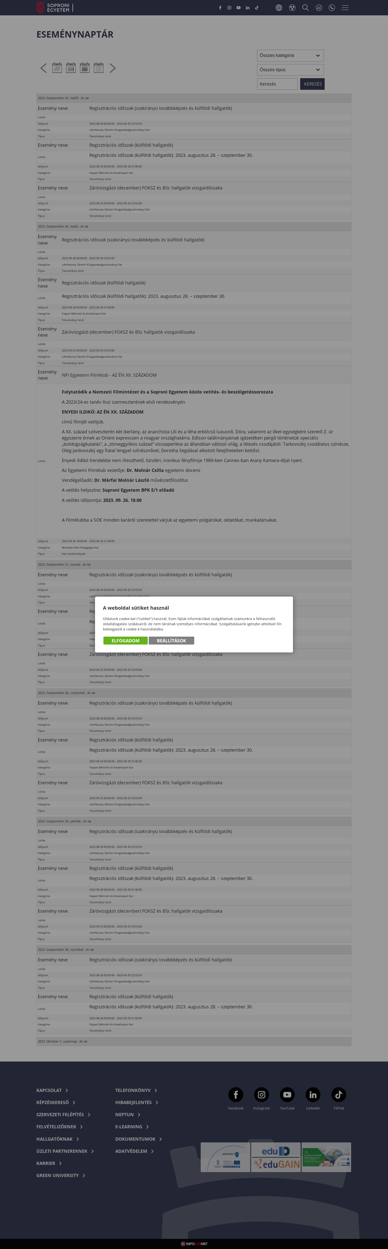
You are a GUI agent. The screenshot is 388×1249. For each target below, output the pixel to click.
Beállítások (171, 641)
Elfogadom (126, 641)
